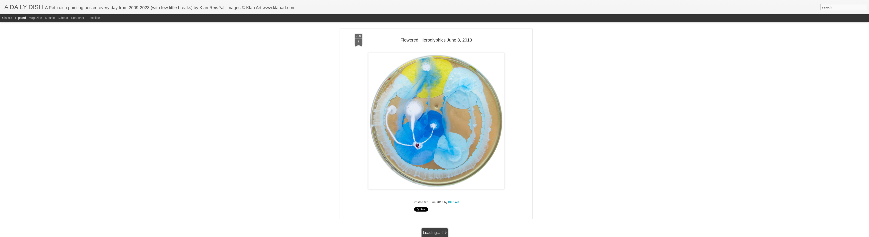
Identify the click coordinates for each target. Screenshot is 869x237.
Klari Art (453, 74)
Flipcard (20, 18)
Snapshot (77, 18)
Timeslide (93, 18)
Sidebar (63, 18)
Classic (7, 18)
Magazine (35, 18)
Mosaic (50, 18)
